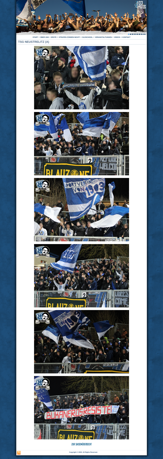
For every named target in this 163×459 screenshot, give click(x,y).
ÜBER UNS (44, 37)
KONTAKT (126, 37)
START (35, 37)
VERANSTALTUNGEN (103, 37)
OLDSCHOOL (87, 37)
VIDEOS (117, 37)
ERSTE (54, 37)
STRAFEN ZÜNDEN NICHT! (69, 37)
